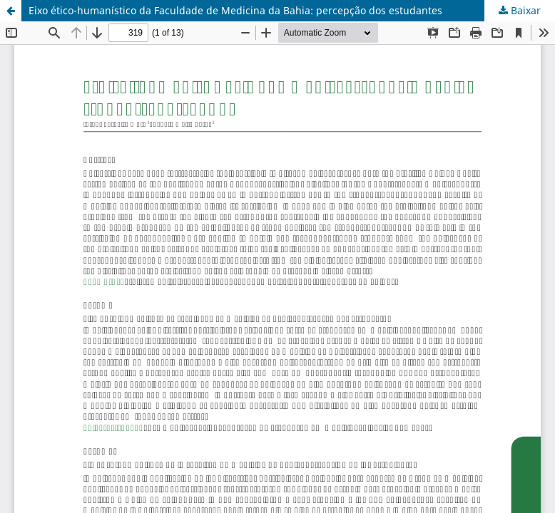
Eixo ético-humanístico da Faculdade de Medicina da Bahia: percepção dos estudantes (235, 10)
